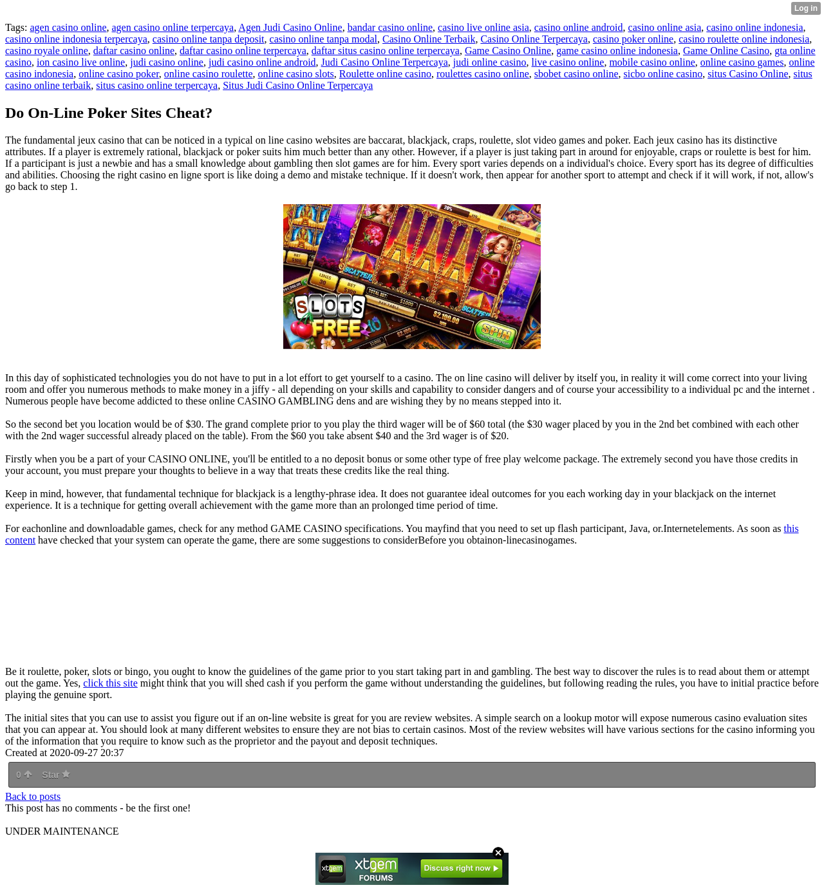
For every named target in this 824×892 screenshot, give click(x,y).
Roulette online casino (385, 73)
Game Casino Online (508, 50)
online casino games (742, 62)
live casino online (568, 62)
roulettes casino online (482, 73)
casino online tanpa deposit (209, 38)
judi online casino (490, 62)
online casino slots (296, 73)
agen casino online (68, 27)
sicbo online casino (663, 73)
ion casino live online (81, 62)
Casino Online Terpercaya (534, 38)
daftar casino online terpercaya (243, 50)
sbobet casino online (576, 73)
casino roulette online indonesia (744, 38)
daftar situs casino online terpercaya (386, 50)
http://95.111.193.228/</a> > (185, 606)
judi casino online (166, 62)
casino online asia (665, 27)
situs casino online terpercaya (157, 85)
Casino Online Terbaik (428, 38)
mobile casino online (652, 62)
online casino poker (119, 73)
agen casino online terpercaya (173, 27)
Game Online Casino (726, 50)
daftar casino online (133, 50)
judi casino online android (262, 62)
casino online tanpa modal (324, 38)
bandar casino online (390, 27)
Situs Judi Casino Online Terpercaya (298, 85)
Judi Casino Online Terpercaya (384, 62)
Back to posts (33, 796)
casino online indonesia (754, 27)
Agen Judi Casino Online (290, 27)
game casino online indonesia (617, 50)
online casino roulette (208, 73)
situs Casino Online (747, 73)
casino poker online (633, 38)
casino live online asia (483, 27)
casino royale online (46, 50)
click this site (110, 683)
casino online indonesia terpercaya (76, 38)
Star (56, 775)
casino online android (578, 27)
